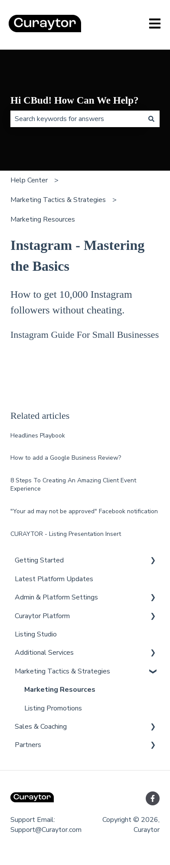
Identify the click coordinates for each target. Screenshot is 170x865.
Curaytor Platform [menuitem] (42, 616)
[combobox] (76, 119)
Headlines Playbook (37, 435)
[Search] (151, 119)
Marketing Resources (42, 219)
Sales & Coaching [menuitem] (41, 726)
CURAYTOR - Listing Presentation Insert (65, 534)
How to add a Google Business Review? (65, 458)
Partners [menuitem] (28, 745)
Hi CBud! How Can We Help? (74, 100)
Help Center (29, 180)
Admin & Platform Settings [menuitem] (56, 597)
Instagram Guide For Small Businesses (84, 334)
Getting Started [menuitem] (39, 560)
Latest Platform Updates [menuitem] (54, 579)
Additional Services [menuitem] (44, 652)
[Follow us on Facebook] (153, 798)
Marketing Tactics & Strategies (58, 200)
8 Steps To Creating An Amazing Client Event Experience (73, 484)
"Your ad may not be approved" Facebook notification (84, 511)
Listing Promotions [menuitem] (53, 708)
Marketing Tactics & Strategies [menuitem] (62, 671)
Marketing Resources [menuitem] (59, 689)
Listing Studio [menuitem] (36, 634)
